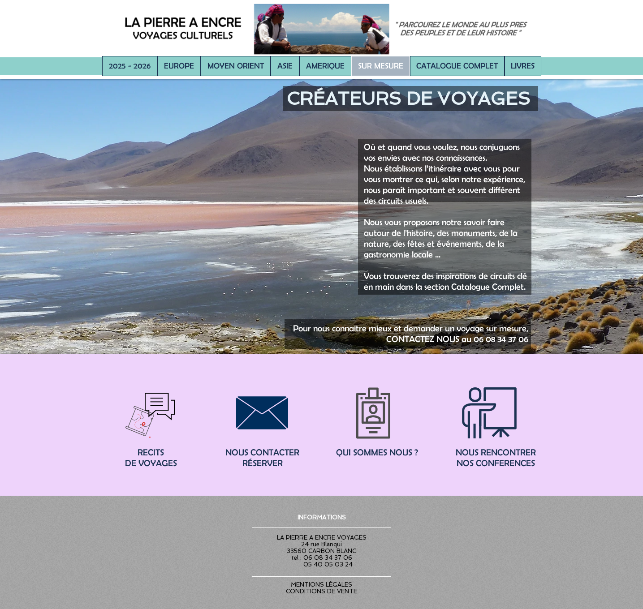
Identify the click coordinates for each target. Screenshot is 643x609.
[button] (179, 66)
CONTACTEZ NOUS (422, 339)
